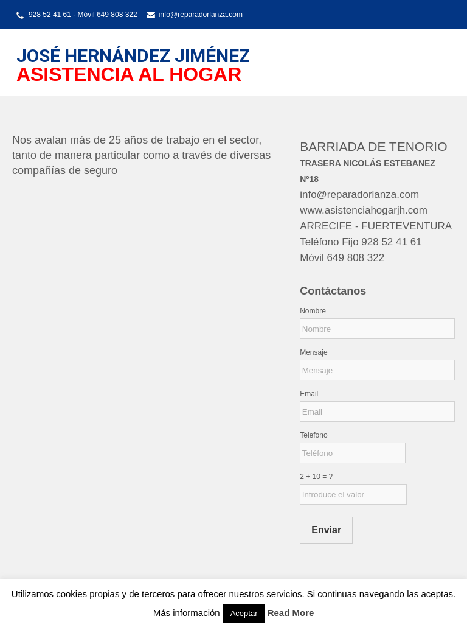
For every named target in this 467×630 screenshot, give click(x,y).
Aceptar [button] (244, 613)
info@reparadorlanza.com (201, 14)
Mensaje (313, 352)
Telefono (313, 435)
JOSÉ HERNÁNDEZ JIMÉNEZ (133, 55)
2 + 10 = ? (316, 476)
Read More (291, 612)
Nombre (313, 311)
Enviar (326, 530)
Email (309, 394)
